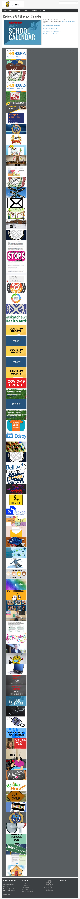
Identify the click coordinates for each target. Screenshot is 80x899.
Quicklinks (43, 10)
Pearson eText (26, 885)
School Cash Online (28, 891)
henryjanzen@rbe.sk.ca (12, 888)
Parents (26, 10)
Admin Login (6, 894)
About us (11, 10)
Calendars (34, 10)
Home (5, 10)
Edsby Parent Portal (28, 889)
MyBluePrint (26, 887)
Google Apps (26, 883)
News (19, 10)
